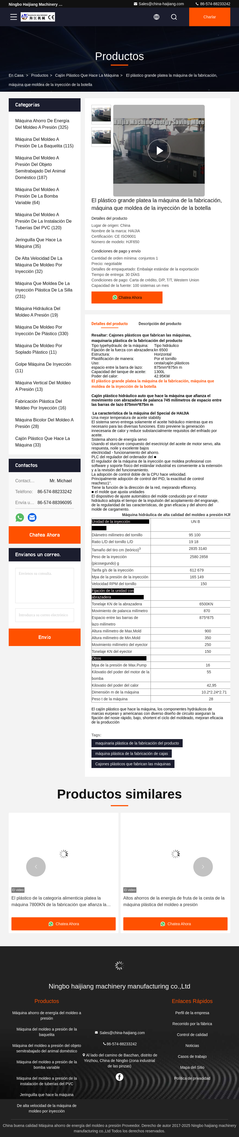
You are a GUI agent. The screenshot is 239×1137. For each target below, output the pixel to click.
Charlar (210, 17)
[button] (36, 867)
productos (39, 75)
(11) (38, 349)
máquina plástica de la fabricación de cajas (131, 753)
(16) (40, 404)
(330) (41, 330)
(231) (43, 290)
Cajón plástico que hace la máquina (87, 75)
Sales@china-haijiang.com (158, 4)
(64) (37, 196)
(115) (44, 142)
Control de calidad (192, 1034)
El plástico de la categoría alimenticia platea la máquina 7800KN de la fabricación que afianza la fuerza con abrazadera (58, 902)
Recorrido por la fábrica (192, 1024)
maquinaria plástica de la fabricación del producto (137, 743)
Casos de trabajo (192, 1056)
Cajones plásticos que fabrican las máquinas (133, 764)
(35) (38, 243)
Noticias (192, 1045)
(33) (42, 441)
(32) (38, 265)
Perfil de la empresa (192, 1013)
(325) (42, 124)
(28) (44, 423)
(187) (40, 168)
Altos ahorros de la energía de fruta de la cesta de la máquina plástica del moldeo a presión (174, 901)
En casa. (16, 75)
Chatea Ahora (44, 535)
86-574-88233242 (212, 4)
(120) (43, 221)
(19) (37, 311)
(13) (43, 386)
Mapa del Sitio (192, 1067)
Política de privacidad (192, 1078)
